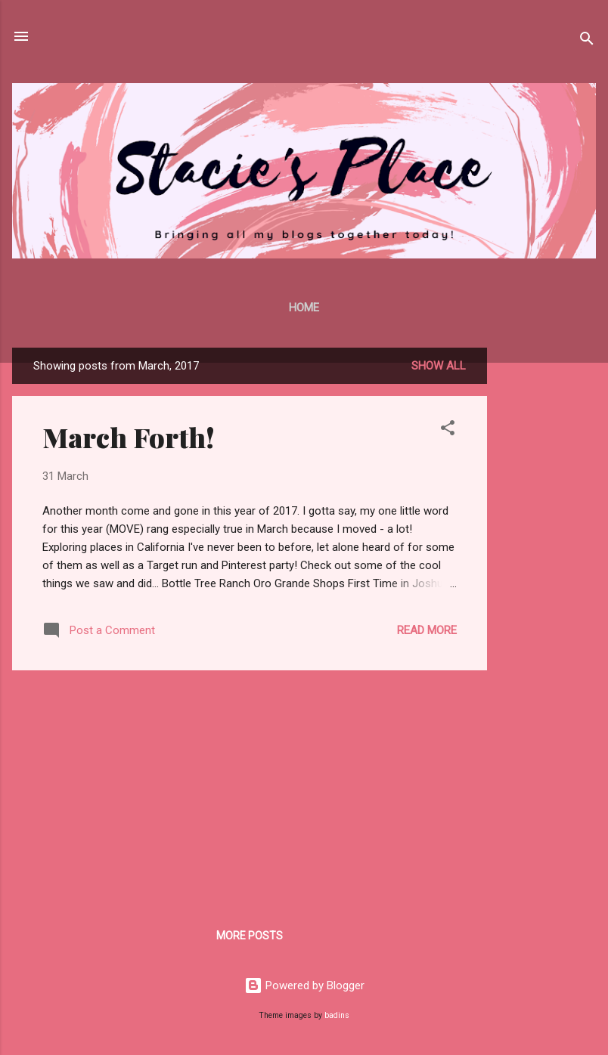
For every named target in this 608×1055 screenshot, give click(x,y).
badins (336, 1015)
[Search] (587, 41)
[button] (448, 430)
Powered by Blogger (304, 985)
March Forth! (128, 437)
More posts (249, 936)
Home (304, 307)
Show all (438, 366)
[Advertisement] (547, 574)
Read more (427, 630)
